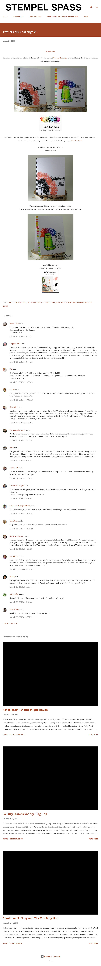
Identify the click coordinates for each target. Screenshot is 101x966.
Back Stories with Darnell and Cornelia (62, 16)
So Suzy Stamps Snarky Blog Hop (25, 814)
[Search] (91, 4)
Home (5, 16)
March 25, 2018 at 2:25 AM (21, 549)
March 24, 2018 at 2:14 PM (21, 440)
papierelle (14, 594)
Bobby (12, 576)
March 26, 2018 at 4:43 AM (21, 602)
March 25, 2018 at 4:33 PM (21, 587)
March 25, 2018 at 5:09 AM (21, 569)
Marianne (14, 556)
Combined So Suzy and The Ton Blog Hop (30, 918)
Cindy (12, 389)
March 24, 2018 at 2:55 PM (21, 478)
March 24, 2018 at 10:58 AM (21, 382)
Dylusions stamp (34, 302)
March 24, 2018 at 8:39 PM (21, 498)
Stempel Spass (42, 7)
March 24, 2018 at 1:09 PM (21, 422)
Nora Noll (14, 468)
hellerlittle (14, 323)
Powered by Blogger (50, 956)
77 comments (16, 943)
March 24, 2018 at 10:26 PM (21, 513)
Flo (11, 369)
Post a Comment (10, 623)
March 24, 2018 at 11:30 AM (21, 400)
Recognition (18, 16)
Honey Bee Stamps (64, 302)
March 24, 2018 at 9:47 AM (21, 362)
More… (86, 16)
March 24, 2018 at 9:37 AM (21, 336)
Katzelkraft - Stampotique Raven (25, 710)
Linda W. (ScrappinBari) (20, 506)
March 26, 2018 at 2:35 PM (21, 617)
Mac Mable (14, 609)
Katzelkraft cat (76, 141)
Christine (14, 521)
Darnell (13, 407)
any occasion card (17, 302)
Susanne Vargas (17, 485)
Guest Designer (35, 16)
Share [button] (5, 306)
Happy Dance (15, 343)
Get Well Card (49, 302)
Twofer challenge (60, 58)
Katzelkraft (78, 302)
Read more (93, 735)
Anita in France (16, 536)
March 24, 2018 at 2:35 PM (21, 460)
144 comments (16, 839)
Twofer (88, 302)
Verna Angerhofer (17, 430)
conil (12, 447)
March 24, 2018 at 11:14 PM (21, 529)
